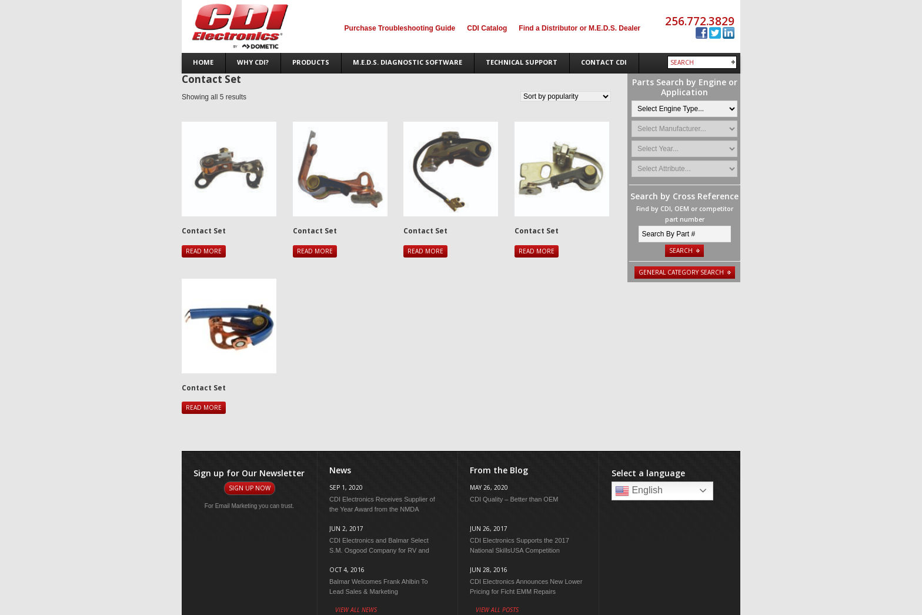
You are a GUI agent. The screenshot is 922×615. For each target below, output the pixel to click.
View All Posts (497, 610)
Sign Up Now (249, 488)
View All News (356, 610)
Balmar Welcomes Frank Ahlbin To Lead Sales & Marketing (378, 586)
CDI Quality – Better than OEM (514, 499)
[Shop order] (565, 96)
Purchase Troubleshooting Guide (400, 28)
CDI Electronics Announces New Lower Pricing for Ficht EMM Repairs (526, 586)
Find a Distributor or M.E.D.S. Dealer (579, 28)
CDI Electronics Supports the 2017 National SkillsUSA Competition (519, 545)
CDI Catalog (487, 28)
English (639, 491)
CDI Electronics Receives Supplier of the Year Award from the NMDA (382, 504)
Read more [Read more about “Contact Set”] (204, 251)
